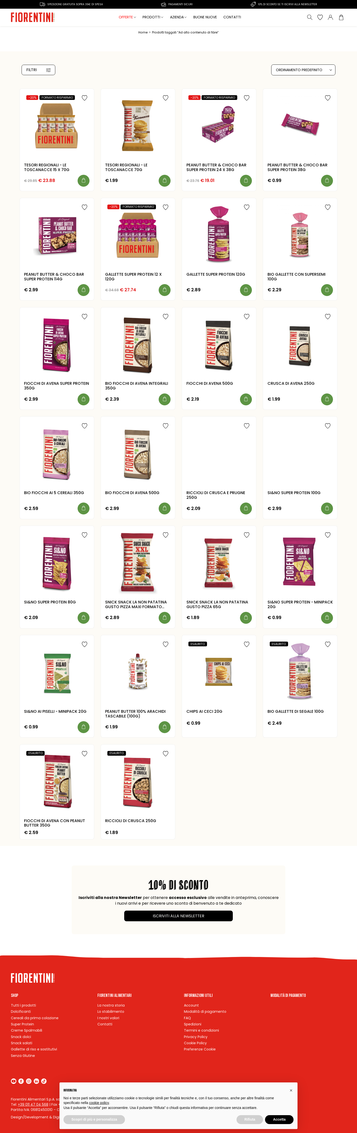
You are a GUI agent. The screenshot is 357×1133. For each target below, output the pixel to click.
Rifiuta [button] (249, 1119)
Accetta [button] (279, 1119)
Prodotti (151, 17)
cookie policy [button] (99, 1103)
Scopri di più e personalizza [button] (94, 1119)
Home (143, 32)
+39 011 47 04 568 (33, 1104)
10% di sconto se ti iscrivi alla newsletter (287, 4)
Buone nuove (205, 17)
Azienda (177, 17)
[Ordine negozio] (303, 70)
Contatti (232, 17)
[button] (291, 1090)
